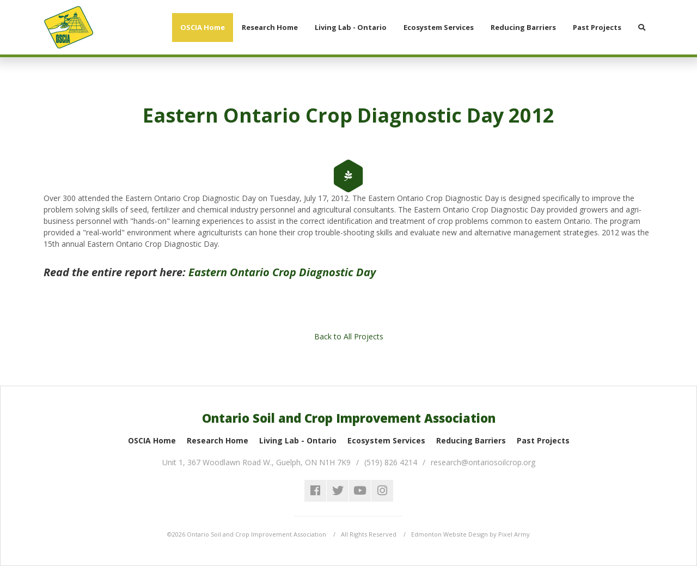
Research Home (217, 440)
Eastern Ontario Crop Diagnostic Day (282, 272)
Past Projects (543, 440)
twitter (337, 491)
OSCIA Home (152, 440)
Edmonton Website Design (449, 534)
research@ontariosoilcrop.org (483, 462)
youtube (360, 491)
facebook (315, 491)
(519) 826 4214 (390, 462)
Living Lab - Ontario (298, 440)
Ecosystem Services (386, 440)
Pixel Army (514, 534)
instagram (382, 491)
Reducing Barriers (471, 440)
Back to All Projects (348, 336)
